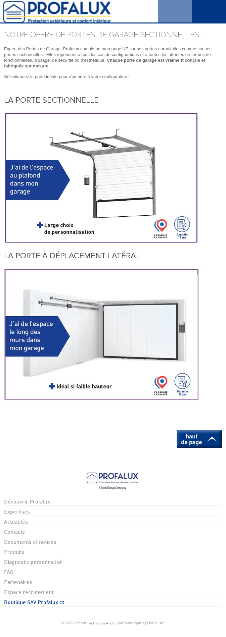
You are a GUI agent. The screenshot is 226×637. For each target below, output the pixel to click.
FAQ (8, 572)
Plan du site (156, 623)
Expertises (17, 512)
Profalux (69, 11)
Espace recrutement (28, 592)
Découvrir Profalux (27, 502)
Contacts (14, 532)
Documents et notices (30, 542)
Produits (14, 552)
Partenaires (18, 582)
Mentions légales (131, 623)
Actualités (16, 522)
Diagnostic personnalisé (33, 562)
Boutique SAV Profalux (34, 602)
